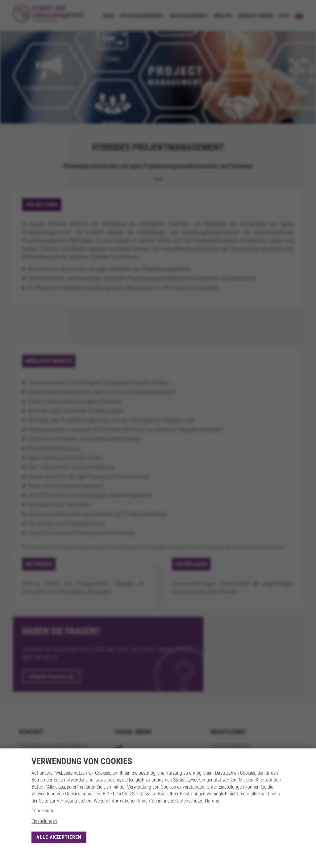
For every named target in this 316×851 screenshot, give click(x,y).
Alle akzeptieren (58, 837)
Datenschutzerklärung (198, 801)
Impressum (42, 811)
